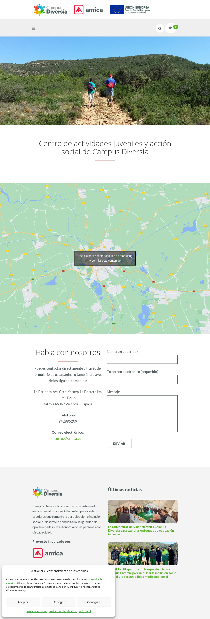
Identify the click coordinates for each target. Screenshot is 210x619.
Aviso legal (85, 611)
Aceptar (23, 602)
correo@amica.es (67, 438)
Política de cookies (37, 611)
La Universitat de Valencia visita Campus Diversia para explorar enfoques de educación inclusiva (141, 530)
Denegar (59, 602)
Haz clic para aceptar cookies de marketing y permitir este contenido (105, 258)
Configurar (94, 602)
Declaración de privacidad (63, 611)
